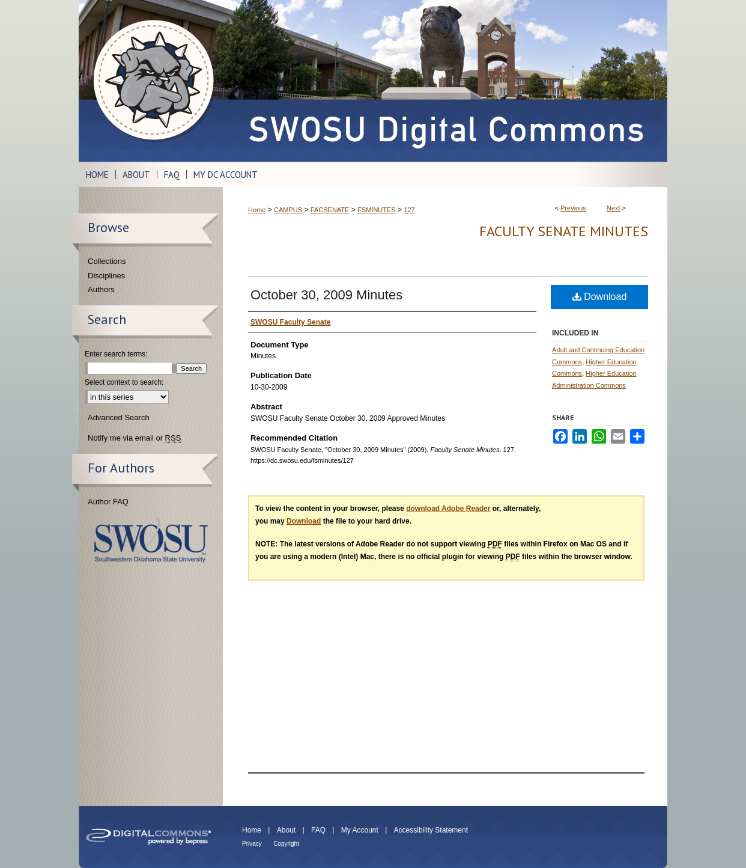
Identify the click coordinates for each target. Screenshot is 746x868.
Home (256, 209)
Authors (101, 289)
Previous (573, 208)
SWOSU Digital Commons (445, 81)
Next (613, 208)
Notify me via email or (134, 438)
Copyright (286, 843)
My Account (359, 830)
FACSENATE (330, 209)
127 (409, 209)
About (286, 830)
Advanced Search (119, 417)
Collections (107, 261)
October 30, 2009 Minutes (326, 294)
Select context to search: (124, 382)
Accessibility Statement (431, 830)
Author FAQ (108, 501)
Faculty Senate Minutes (563, 231)
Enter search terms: (116, 354)
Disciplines (106, 275)
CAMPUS (288, 209)
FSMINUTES (376, 209)
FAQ (318, 830)
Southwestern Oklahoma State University (151, 540)
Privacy (252, 843)
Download (599, 297)
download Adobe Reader (448, 508)
